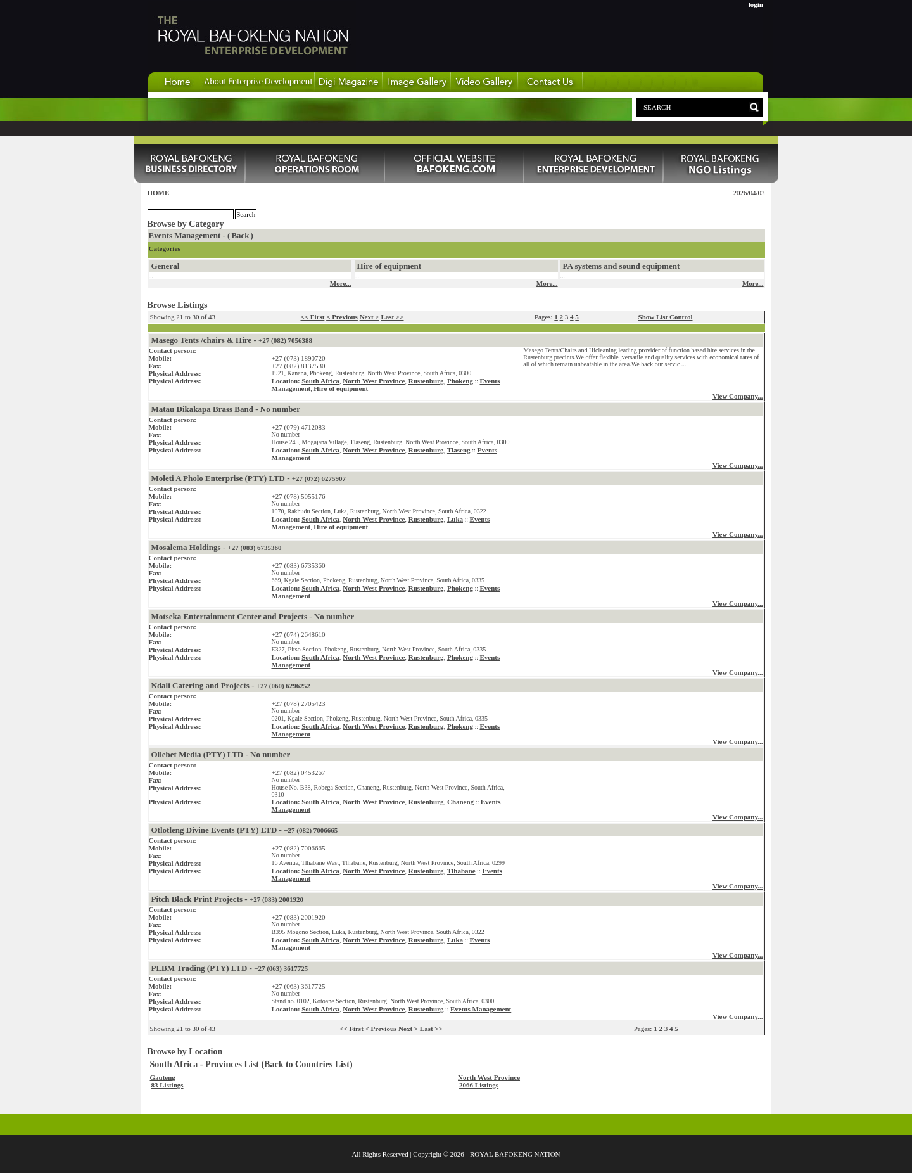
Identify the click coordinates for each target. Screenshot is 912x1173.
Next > (369, 317)
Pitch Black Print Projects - (227, 899)
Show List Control (665, 317)
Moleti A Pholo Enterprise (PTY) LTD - (248, 478)
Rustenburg (426, 381)
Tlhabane (461, 871)
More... (341, 283)
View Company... (737, 396)
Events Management (480, 1009)
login (756, 4)
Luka (455, 519)
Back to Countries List (307, 1064)
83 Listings (167, 1085)
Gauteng (162, 1077)
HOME (159, 192)
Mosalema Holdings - (216, 547)
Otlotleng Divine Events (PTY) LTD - (244, 830)
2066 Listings (478, 1085)
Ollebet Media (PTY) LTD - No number (221, 754)
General (165, 266)
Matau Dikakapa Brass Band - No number (226, 409)
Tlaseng (459, 450)
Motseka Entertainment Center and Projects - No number (253, 616)
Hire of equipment (389, 266)
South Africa (320, 381)
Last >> (392, 317)
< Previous (342, 317)
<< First (312, 317)
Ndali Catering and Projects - (230, 685)
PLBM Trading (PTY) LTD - (229, 968)
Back (240, 235)
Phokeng (460, 381)
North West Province (374, 381)
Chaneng (460, 801)
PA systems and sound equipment (621, 266)
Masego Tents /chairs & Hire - (232, 340)
